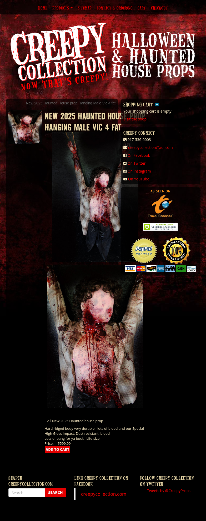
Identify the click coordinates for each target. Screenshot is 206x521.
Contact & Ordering (114, 8)
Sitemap (85, 8)
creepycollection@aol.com (150, 147)
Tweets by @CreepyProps (168, 490)
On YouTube (138, 178)
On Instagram (139, 171)
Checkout (159, 8)
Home (42, 8)
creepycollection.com (103, 494)
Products (62, 8)
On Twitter (137, 163)
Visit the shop (135, 119)
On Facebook (139, 155)
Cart (142, 8)
